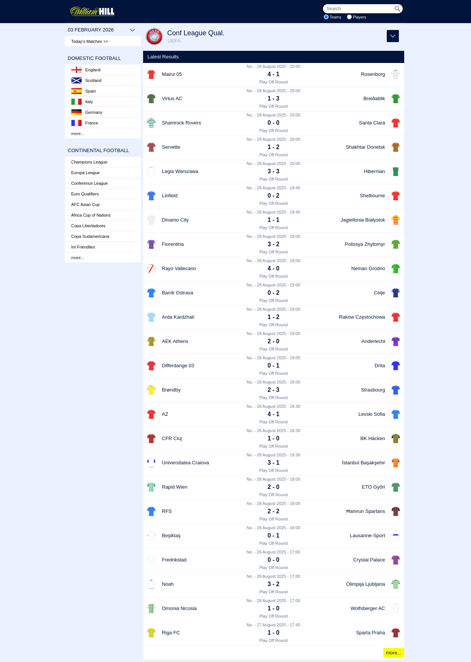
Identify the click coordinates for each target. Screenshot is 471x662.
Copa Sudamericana (90, 236)
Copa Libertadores (88, 225)
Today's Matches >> (90, 41)
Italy (82, 102)
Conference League (89, 183)
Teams (336, 17)
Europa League (85, 172)
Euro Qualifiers (85, 194)
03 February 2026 (101, 30)
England (86, 70)
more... (77, 133)
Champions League (89, 162)
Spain (83, 91)
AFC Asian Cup (85, 204)
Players (359, 17)
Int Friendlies (83, 247)
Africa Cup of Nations (91, 215)
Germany (86, 112)
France (84, 123)
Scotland (86, 80)
